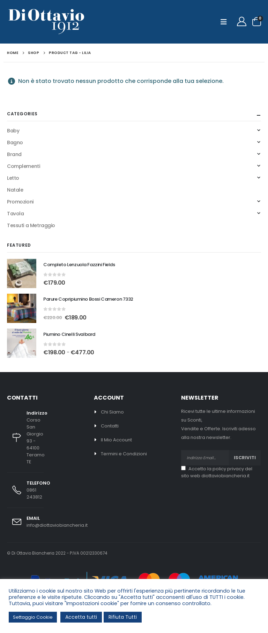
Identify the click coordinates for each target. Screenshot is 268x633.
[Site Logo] (46, 22)
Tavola (15, 213)
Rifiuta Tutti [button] (123, 616)
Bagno (15, 142)
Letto (13, 178)
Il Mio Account (116, 440)
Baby (13, 130)
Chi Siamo (112, 412)
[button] (225, 22)
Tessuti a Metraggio (31, 225)
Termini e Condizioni (124, 453)
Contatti (110, 426)
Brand (14, 154)
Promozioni (20, 201)
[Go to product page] (21, 273)
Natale (15, 189)
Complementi (23, 166)
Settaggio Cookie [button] (33, 617)
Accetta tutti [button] (81, 616)
